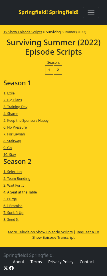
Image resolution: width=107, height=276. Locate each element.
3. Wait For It (13, 185)
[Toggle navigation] (91, 12)
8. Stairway (12, 141)
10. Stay (9, 154)
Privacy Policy (60, 261)
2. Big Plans (12, 100)
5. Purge (10, 199)
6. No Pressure (15, 127)
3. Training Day (15, 106)
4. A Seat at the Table (20, 192)
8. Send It (11, 219)
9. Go (7, 147)
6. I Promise (12, 205)
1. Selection (12, 171)
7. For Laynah (14, 134)
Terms (36, 261)
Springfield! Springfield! (48, 12)
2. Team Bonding (17, 178)
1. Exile (9, 93)
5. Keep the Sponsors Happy (26, 120)
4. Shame (10, 113)
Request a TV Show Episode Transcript (65, 234)
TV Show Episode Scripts (22, 32)
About (18, 261)
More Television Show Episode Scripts (40, 231)
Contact (87, 261)
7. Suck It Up (13, 212)
